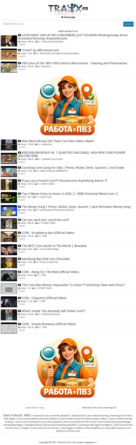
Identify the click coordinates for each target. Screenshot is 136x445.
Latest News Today (34, 407)
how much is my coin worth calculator (51, 415)
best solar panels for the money (80, 421)
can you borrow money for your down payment (38, 421)
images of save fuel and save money (40, 427)
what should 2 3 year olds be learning (90, 415)
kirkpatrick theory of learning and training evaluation (51, 424)
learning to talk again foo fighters (95, 424)
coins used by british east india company (38, 418)
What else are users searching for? (99, 407)
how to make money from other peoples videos (83, 418)
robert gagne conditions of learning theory (82, 427)
